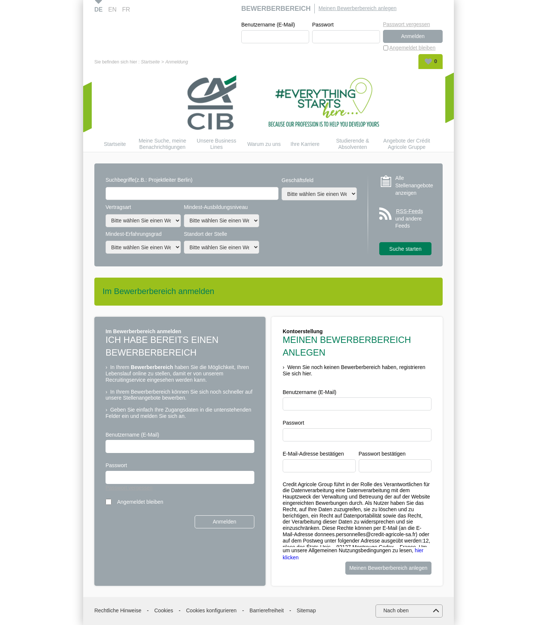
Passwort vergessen (406, 24)
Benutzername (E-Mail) (268, 25)
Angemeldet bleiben (412, 48)
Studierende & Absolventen (352, 144)
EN (112, 9)
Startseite (150, 62)
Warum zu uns (264, 144)
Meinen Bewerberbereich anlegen (357, 8)
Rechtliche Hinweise (117, 610)
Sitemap (306, 610)
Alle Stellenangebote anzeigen (413, 185)
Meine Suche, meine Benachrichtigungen (162, 144)
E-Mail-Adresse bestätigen (313, 454)
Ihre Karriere (305, 144)
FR (126, 9)
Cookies (163, 610)
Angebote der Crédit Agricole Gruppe (406, 144)
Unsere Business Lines (216, 144)
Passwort (323, 25)
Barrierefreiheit (266, 610)
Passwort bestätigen (382, 454)
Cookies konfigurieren (211, 610)
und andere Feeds (409, 218)
